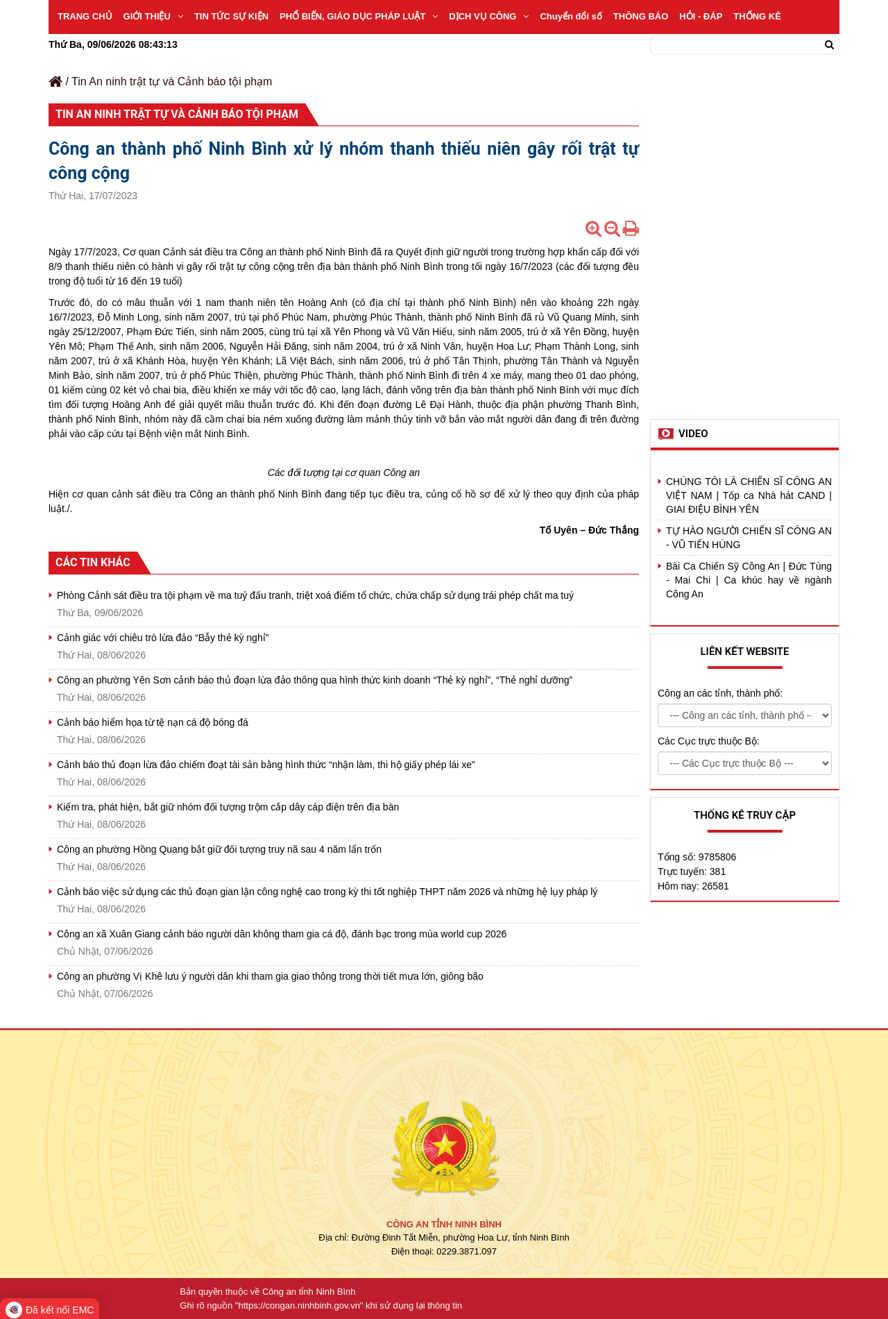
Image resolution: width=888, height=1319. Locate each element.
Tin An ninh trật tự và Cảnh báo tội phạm (171, 81)
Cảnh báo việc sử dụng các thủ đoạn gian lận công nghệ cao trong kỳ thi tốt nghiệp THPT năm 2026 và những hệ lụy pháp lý (327, 891)
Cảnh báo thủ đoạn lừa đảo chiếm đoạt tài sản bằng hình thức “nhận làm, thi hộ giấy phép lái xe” (266, 764)
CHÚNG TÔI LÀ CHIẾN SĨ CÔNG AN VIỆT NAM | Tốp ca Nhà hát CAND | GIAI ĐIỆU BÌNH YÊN (749, 495)
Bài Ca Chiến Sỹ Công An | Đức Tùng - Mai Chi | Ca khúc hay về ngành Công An (749, 580)
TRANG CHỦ (85, 16)
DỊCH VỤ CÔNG (489, 16)
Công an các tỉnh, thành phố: (720, 693)
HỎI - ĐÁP (700, 16)
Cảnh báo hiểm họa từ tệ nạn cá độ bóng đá (152, 722)
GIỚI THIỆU (153, 16)
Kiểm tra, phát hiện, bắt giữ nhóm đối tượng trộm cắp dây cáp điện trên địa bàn (228, 806)
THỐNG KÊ (757, 16)
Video (693, 433)
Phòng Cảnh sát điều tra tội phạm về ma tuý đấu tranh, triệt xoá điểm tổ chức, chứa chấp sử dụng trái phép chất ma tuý (315, 595)
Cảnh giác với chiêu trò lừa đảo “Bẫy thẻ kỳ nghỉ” (162, 637)
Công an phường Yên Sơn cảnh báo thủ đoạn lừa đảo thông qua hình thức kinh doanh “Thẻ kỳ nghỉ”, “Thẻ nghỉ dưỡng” (314, 680)
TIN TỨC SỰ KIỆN (231, 16)
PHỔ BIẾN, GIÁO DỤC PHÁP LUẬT (359, 16)
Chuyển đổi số (570, 16)
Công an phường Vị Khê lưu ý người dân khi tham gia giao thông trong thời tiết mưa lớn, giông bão (270, 976)
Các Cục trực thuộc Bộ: (709, 741)
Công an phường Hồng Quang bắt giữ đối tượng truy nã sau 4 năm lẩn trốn (219, 849)
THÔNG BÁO (640, 16)
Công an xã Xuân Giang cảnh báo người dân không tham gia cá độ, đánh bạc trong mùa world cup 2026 (281, 933)
